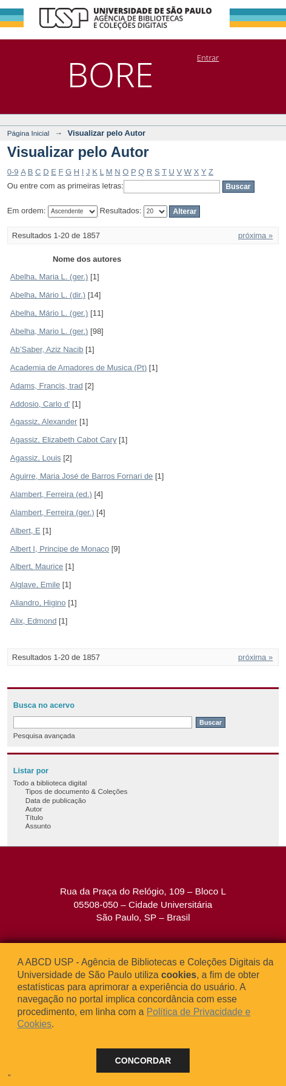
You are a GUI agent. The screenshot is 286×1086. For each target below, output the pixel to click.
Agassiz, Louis (35, 457)
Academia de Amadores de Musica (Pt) (78, 367)
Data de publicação (55, 800)
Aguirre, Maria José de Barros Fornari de (81, 476)
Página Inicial (28, 133)
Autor (33, 809)
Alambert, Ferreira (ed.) (51, 494)
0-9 (13, 171)
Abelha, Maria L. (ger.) (49, 276)
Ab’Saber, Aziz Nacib (47, 349)
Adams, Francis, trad (46, 385)
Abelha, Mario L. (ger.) (49, 331)
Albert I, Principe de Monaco (59, 548)
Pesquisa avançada (44, 735)
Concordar (143, 1060)
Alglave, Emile (35, 584)
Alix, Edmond (33, 620)
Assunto (38, 826)
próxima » (255, 235)
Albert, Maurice (36, 566)
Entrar (208, 57)
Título (34, 817)
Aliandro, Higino (38, 602)
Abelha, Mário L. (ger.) (49, 313)
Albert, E (25, 530)
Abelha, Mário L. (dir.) (47, 294)
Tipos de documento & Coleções (76, 791)
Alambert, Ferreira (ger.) (52, 512)
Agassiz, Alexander (44, 421)
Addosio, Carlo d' (40, 403)
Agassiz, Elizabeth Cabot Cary (63, 439)
